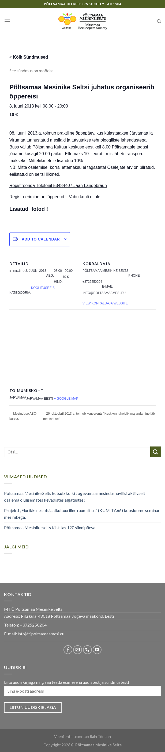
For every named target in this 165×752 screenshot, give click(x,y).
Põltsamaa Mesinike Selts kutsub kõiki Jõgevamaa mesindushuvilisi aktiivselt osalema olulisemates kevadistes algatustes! (74, 497)
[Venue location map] (82, 348)
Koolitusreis (43, 288)
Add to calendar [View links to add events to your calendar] (41, 239)
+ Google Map (66, 398)
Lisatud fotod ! (28, 209)
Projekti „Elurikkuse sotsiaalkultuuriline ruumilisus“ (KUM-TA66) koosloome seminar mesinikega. (82, 514)
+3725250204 (33, 624)
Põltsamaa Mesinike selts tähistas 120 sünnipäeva (49, 527)
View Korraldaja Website (105, 303)
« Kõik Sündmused (28, 57)
